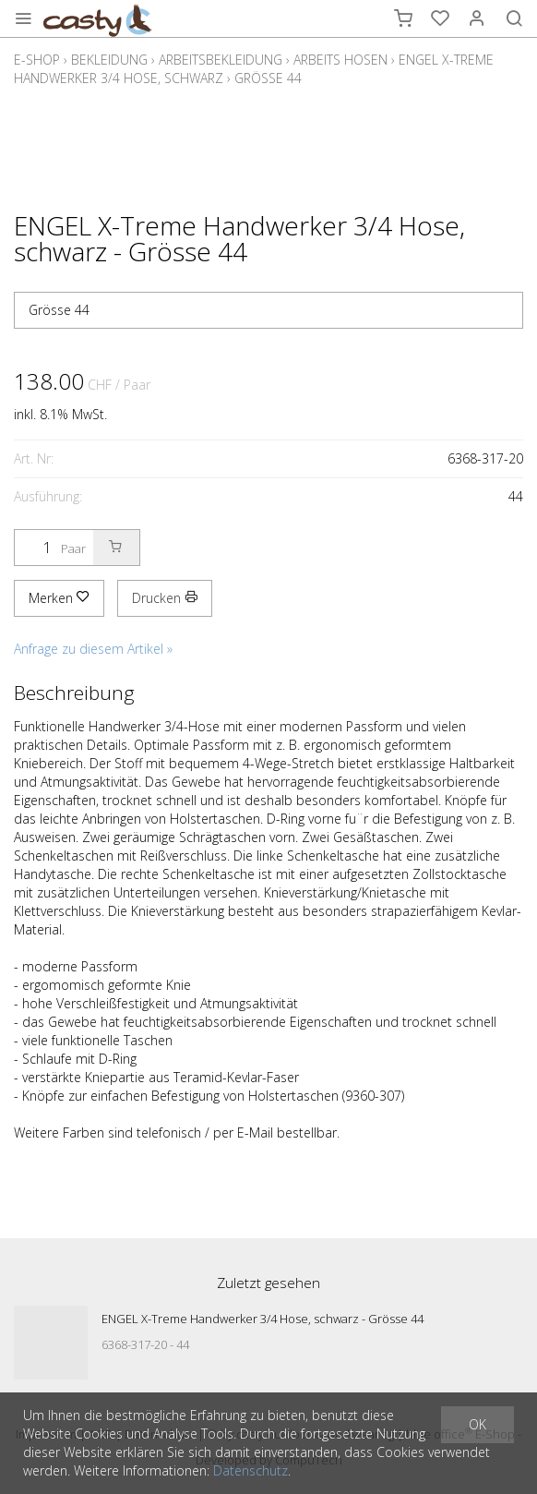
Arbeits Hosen (340, 59)
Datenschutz (250, 1470)
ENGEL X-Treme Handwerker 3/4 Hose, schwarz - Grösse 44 (262, 1318)
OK (477, 1424)
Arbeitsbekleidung (220, 59)
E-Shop (37, 59)
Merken (59, 598)
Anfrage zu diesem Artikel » (93, 648)
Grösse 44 (268, 78)
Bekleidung (109, 59)
